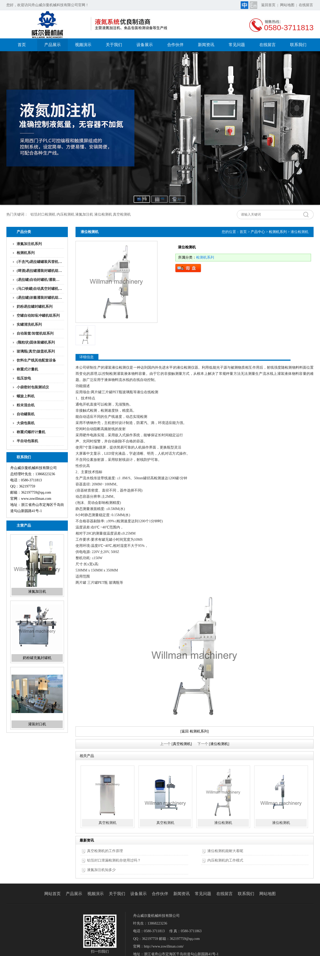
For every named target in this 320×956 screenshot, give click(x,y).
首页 (22, 45)
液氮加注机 (37, 591)
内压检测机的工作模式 (225, 860)
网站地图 (287, 5)
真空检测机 (107, 823)
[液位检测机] (219, 744)
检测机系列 (278, 232)
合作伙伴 (175, 45)
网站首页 (52, 893)
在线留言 (306, 5)
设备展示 (144, 45)
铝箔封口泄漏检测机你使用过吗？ (114, 860)
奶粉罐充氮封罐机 (37, 658)
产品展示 (52, 45)
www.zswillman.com (36, 499)
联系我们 (298, 45)
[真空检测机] (182, 744)
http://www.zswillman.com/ (164, 946)
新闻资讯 (206, 45)
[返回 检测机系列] (194, 731)
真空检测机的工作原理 (105, 851)
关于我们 (114, 45)
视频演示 (83, 45)
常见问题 (237, 45)
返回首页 (268, 5)
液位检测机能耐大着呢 (225, 851)
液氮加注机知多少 (101, 870)
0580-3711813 (289, 27)
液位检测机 (223, 823)
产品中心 (258, 232)
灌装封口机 (37, 724)
